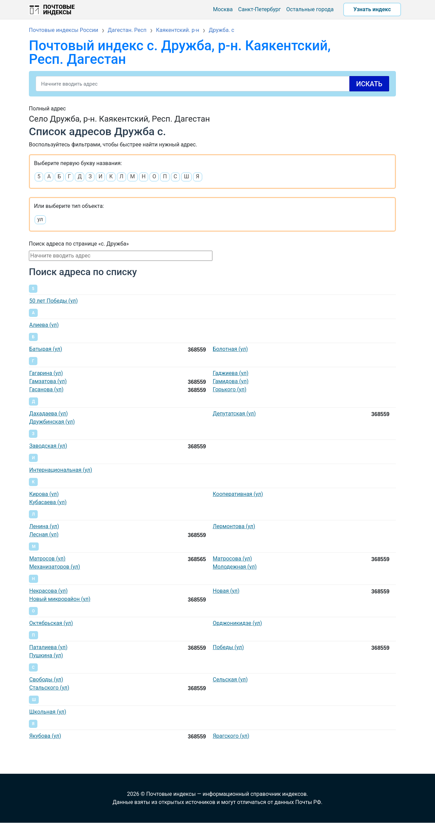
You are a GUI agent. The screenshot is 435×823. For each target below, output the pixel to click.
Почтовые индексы (59, 9)
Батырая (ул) (45, 349)
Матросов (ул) (47, 558)
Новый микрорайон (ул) (59, 599)
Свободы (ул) (46, 679)
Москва (223, 9)
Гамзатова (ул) (48, 381)
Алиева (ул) (44, 325)
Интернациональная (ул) (60, 470)
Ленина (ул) (44, 526)
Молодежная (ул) (235, 566)
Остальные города (309, 9)
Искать (369, 84)
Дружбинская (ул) (52, 421)
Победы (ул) (228, 647)
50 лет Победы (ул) (53, 301)
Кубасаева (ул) (48, 502)
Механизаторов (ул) (54, 566)
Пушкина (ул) (46, 655)
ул (40, 219)
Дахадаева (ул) (48, 413)
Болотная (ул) (230, 349)
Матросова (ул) (232, 558)
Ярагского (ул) (231, 736)
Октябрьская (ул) (51, 623)
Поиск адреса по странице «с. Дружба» (79, 243)
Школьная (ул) (47, 712)
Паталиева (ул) (48, 647)
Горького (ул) (229, 389)
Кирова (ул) (44, 494)
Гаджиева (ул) (230, 373)
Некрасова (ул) (48, 591)
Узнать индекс (372, 9)
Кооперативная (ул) (238, 494)
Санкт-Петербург (259, 9)
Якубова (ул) (45, 736)
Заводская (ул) (48, 446)
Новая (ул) (226, 591)
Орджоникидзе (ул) (237, 623)
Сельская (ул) (230, 679)
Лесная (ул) (43, 534)
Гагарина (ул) (46, 373)
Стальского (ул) (49, 687)
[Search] (212, 83)
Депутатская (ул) (234, 413)
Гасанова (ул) (46, 389)
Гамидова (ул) (230, 381)
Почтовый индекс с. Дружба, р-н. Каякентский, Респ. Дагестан (180, 52)
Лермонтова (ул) (234, 526)
